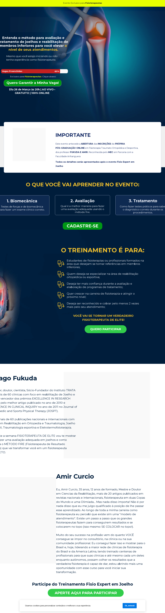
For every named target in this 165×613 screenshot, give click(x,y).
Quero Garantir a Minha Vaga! (33, 83)
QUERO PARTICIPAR (105, 329)
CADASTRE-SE (82, 225)
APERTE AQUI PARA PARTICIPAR (86, 593)
